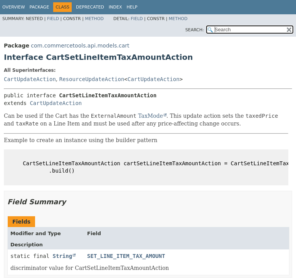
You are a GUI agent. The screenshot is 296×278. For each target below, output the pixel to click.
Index (115, 7)
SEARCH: (194, 29)
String (62, 256)
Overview (13, 7)
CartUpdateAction (30, 79)
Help (132, 7)
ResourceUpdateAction (91, 79)
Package (39, 7)
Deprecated (90, 7)
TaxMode (150, 116)
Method (94, 18)
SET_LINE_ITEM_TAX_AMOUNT (126, 256)
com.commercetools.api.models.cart (80, 45)
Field (53, 18)
